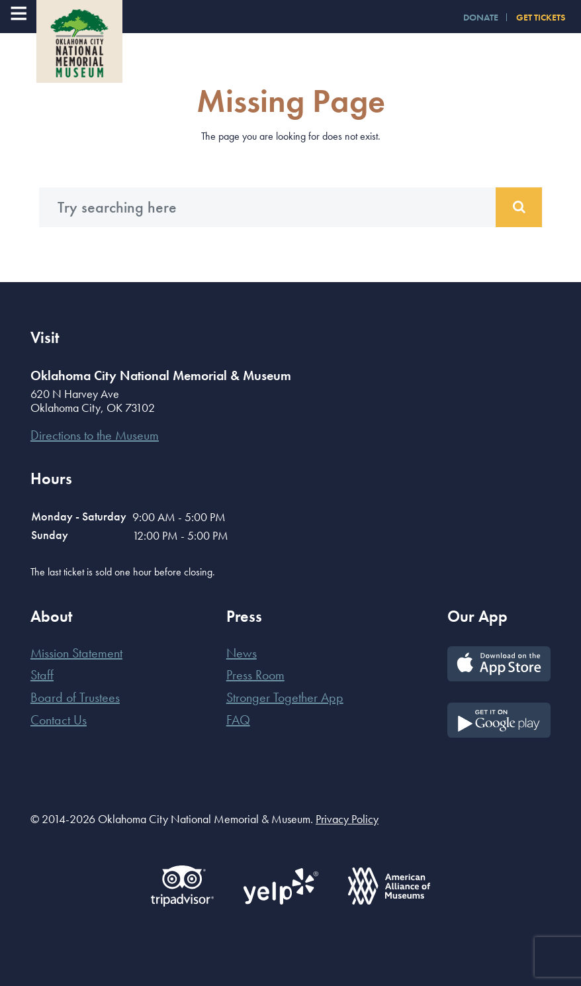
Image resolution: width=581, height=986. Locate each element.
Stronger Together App (284, 697)
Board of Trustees (75, 697)
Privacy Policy (347, 818)
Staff (42, 674)
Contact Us (58, 719)
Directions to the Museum (94, 435)
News (241, 653)
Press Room (255, 674)
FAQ (238, 719)
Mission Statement (76, 653)
